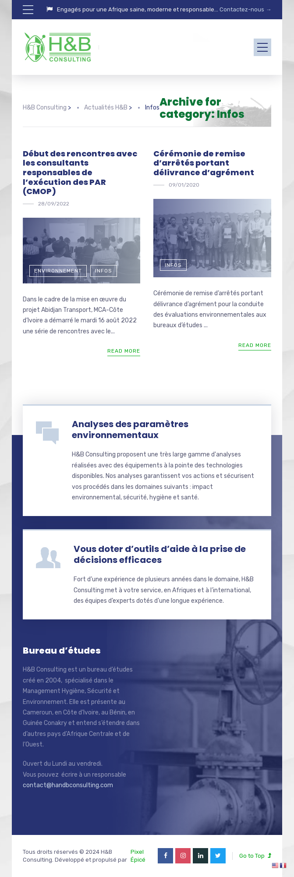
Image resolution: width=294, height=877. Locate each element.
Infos (103, 271)
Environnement (58, 271)
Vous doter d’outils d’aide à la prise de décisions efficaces (160, 554)
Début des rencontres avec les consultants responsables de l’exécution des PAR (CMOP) (80, 172)
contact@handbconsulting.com (68, 785)
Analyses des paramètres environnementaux (130, 429)
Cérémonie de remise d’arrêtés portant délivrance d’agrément (203, 163)
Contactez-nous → (244, 9)
